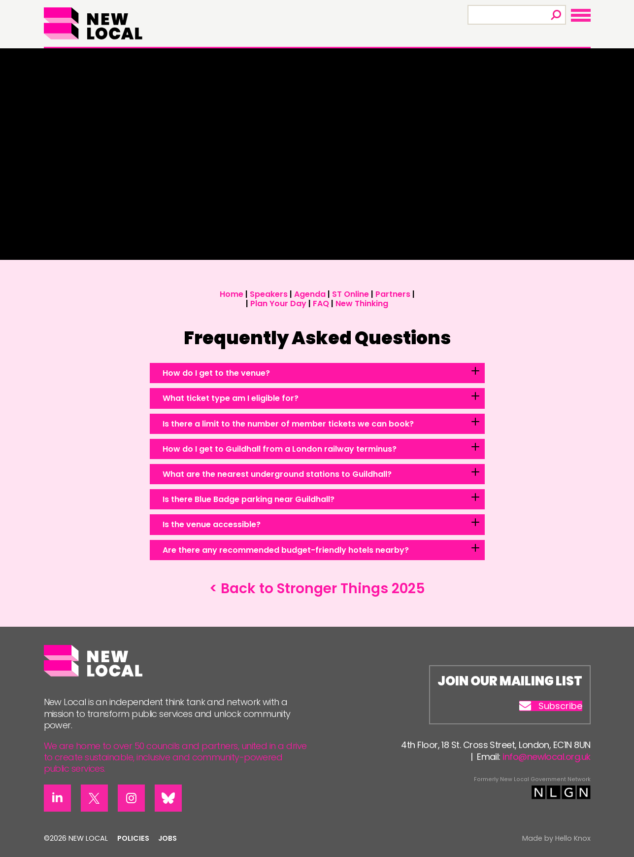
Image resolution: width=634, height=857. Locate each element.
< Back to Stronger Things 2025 (317, 588)
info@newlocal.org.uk (546, 756)
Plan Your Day (278, 303)
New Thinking (361, 303)
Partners (392, 294)
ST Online (350, 294)
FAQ (321, 303)
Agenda (310, 294)
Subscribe (550, 706)
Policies (133, 838)
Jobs (167, 838)
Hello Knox (573, 838)
